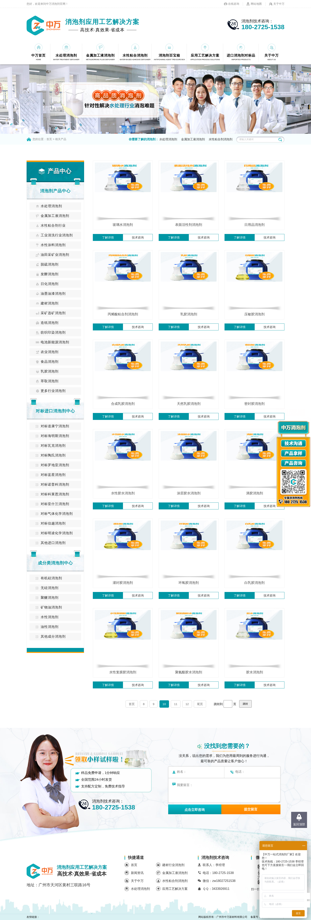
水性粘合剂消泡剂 (220, 139)
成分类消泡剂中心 (55, 563)
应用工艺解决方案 (175, 888)
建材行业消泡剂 (173, 865)
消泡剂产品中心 (55, 191)
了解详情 (108, 237)
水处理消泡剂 (168, 139)
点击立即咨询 (194, 810)
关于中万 (278, 3)
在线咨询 (233, 3)
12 (187, 704)
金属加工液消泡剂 (193, 139)
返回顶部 (299, 824)
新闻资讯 (137, 873)
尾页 (200, 704)
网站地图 (256, 3)
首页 (49, 139)
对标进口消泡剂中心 (55, 411)
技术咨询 (138, 237)
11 (175, 704)
